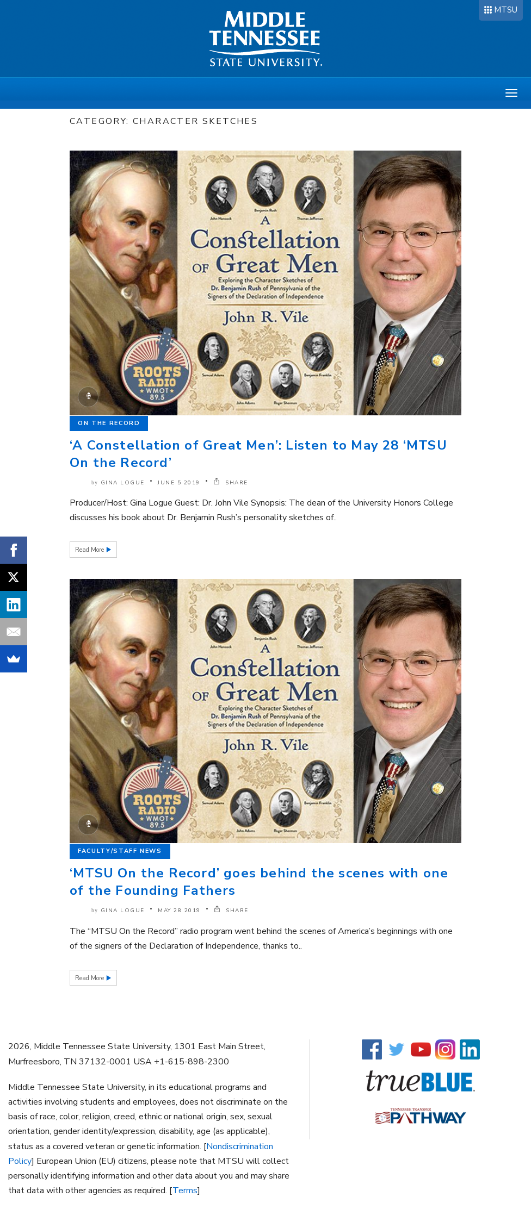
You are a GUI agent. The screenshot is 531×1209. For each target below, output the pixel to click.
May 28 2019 (179, 910)
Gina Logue (123, 483)
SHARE (230, 483)
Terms (184, 1190)
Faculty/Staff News (120, 851)
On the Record (109, 423)
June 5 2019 (179, 483)
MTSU (505, 9)
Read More (90, 550)
